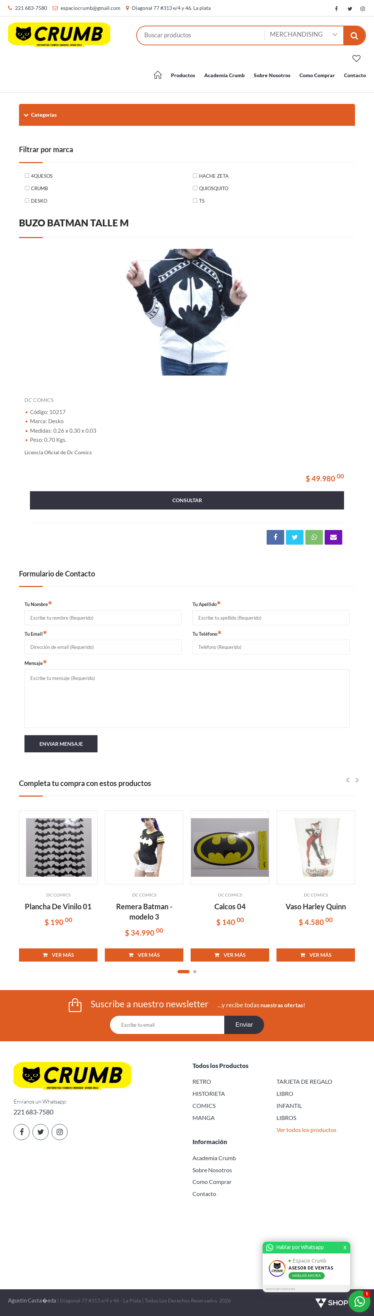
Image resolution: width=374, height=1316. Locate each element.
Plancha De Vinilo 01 (58, 906)
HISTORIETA (208, 1093)
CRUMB (39, 188)
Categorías (40, 115)
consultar (187, 500)
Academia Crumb (224, 75)
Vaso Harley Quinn (316, 906)
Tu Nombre (38, 603)
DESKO (39, 201)
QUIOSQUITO (213, 188)
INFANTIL (289, 1105)
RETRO (201, 1081)
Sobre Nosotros (272, 75)
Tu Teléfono (207, 633)
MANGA (203, 1117)
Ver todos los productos (306, 1129)
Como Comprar (317, 75)
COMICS (203, 1105)
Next (340, 312)
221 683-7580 (31, 8)
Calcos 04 (230, 906)
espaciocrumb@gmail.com (91, 8)
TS (202, 201)
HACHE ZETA (214, 176)
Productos (183, 75)
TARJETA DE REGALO (304, 1081)
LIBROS (286, 1117)
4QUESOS (42, 176)
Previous (33, 312)
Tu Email (35, 633)
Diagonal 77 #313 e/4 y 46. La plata (171, 8)
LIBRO (284, 1093)
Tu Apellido (206, 603)
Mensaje (35, 662)
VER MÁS (58, 955)
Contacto (355, 75)
